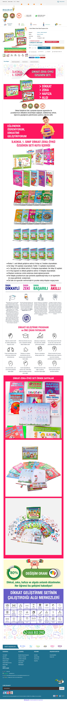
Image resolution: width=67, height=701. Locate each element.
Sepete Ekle (44, 47)
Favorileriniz (36, 658)
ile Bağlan (44, 4)
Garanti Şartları (21, 660)
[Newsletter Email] (33, 688)
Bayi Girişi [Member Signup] (37, 4)
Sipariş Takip (36, 656)
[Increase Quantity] (35, 48)
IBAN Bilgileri (21, 664)
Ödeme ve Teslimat (22, 656)
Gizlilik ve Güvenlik (22, 658)
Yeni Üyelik (5, 655)
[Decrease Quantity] (32, 48)
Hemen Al (58, 47)
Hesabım (36, 655)
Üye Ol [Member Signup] (30, 4)
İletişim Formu (5, 660)
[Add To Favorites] (33, 52)
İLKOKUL (39, 32)
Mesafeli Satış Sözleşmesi (23, 655)
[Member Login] (21, 4)
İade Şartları (20, 662)
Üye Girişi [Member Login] (24, 4)
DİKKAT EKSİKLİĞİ (44, 32)
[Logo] (8, 9)
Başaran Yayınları (40, 34)
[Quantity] (34, 48)
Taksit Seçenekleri (16, 61)
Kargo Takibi (5, 664)
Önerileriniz (25, 61)
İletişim (4, 666)
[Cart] (4, 20)
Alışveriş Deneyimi (34, 61)
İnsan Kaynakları (53, 655)
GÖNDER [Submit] (61, 688)
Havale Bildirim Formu (7, 662)
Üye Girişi (4, 656)
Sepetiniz (36, 660)
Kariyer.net (52, 656)
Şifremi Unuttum (6, 658)
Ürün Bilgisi (6, 61)
